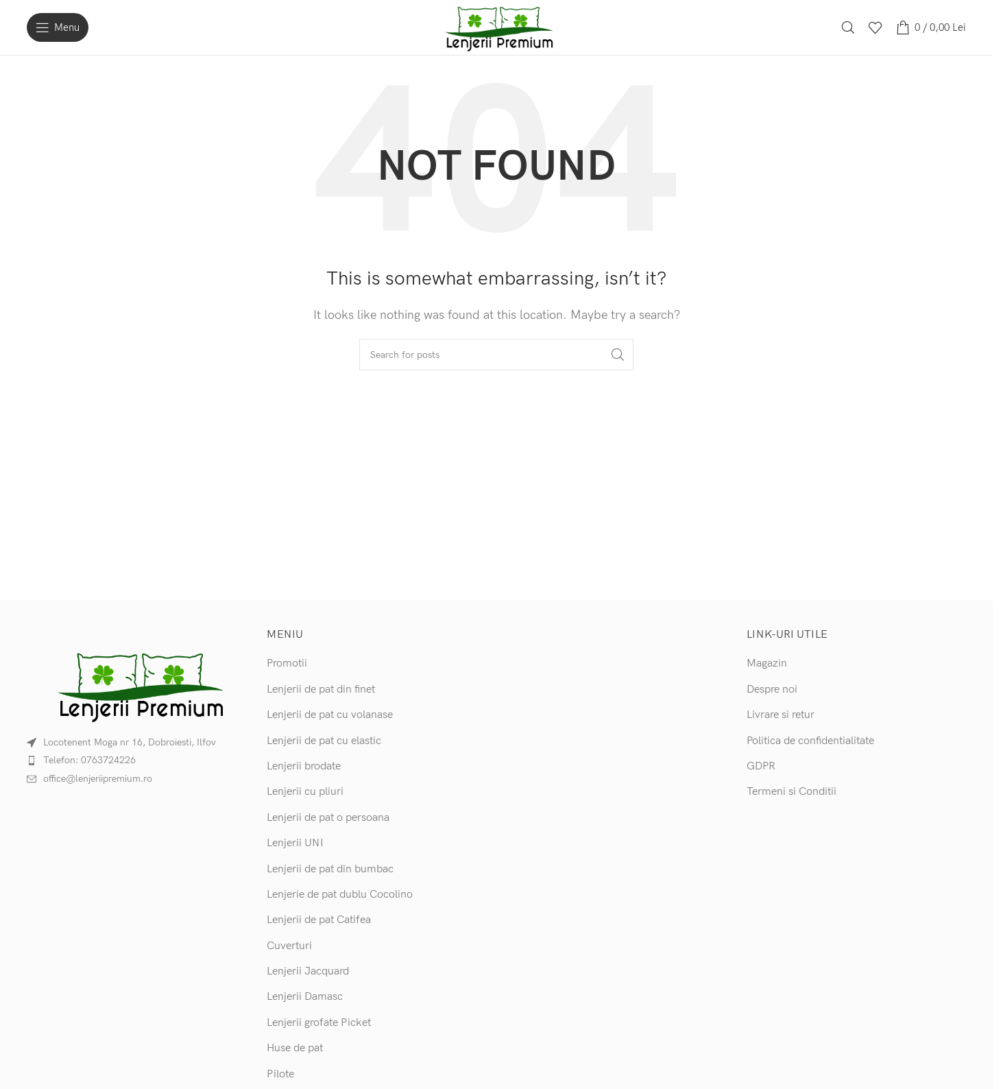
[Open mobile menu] (57, 27)
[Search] (848, 27)
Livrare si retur (780, 714)
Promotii (287, 663)
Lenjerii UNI (295, 843)
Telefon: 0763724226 (89, 760)
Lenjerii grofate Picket (319, 1022)
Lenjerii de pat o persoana (328, 817)
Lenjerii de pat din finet (321, 689)
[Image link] (136, 684)
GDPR (761, 766)
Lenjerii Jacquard (308, 971)
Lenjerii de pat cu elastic (324, 740)
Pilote (280, 1074)
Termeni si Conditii (791, 791)
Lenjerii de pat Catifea (319, 919)
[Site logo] (496, 27)
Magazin (767, 663)
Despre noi (772, 689)
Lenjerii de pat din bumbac (330, 869)
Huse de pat (295, 1048)
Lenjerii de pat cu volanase (330, 714)
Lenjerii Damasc (305, 996)
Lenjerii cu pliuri (305, 791)
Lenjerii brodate (304, 766)
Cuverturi (289, 946)
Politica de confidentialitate (810, 740)
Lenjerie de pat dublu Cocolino (340, 894)
